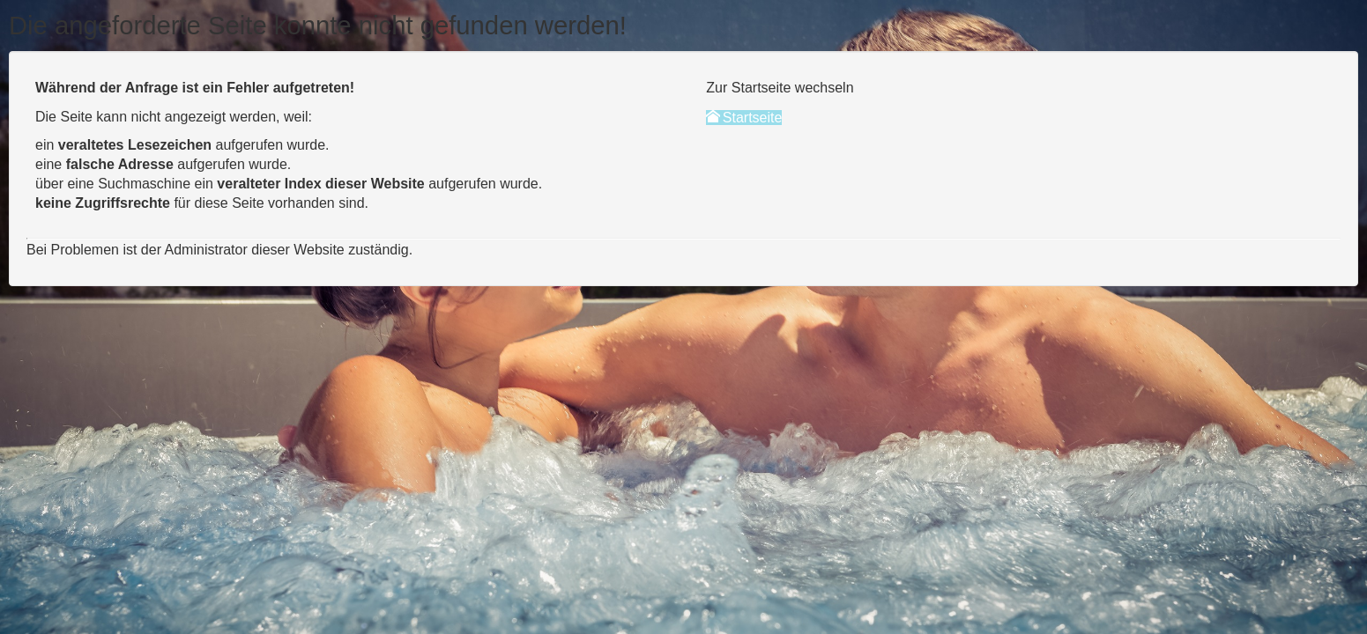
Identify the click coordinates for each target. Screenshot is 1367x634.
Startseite (744, 117)
